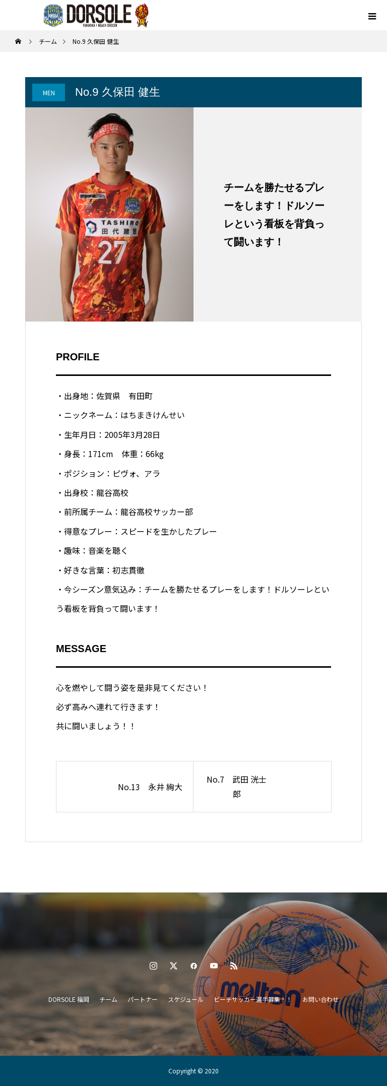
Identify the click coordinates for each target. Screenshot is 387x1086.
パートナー (142, 999)
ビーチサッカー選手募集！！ (253, 999)
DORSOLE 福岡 (68, 999)
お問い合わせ (320, 999)
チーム (108, 999)
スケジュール (186, 999)
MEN (49, 92)
